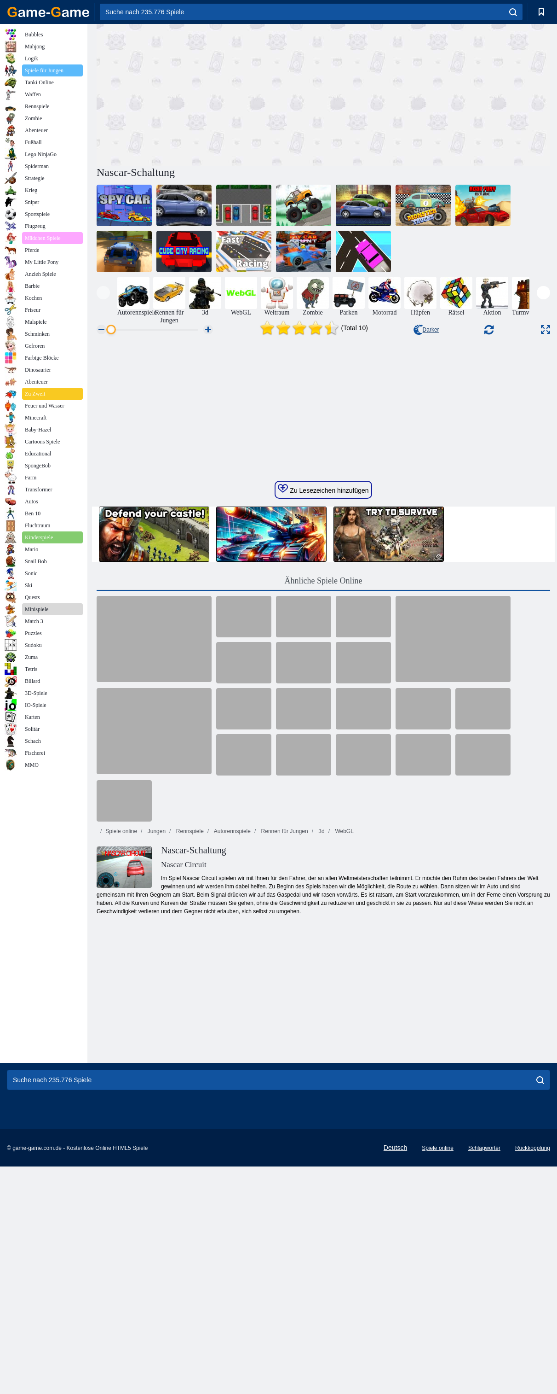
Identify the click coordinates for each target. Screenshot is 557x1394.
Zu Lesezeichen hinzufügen (323, 695)
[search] (513, 12)
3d (321, 1037)
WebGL (343, 1037)
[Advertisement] (210, 93)
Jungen (156, 1037)
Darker (426, 330)
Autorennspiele (231, 1037)
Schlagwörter (484, 1354)
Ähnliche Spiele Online (323, 787)
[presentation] (103, 292)
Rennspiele (188, 1037)
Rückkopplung (532, 1354)
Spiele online (121, 1037)
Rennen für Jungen (283, 1037)
